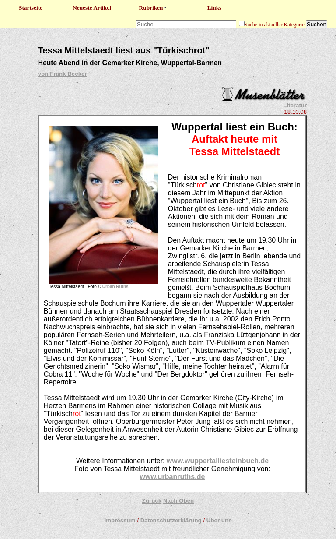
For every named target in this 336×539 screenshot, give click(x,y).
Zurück (151, 500)
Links (214, 7)
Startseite (30, 7)
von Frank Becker (62, 73)
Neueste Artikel (92, 7)
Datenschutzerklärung (171, 520)
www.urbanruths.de (172, 476)
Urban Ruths (115, 286)
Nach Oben (178, 500)
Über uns (219, 520)
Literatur (295, 105)
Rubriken (153, 7)
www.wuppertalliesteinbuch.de (218, 461)
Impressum (119, 520)
